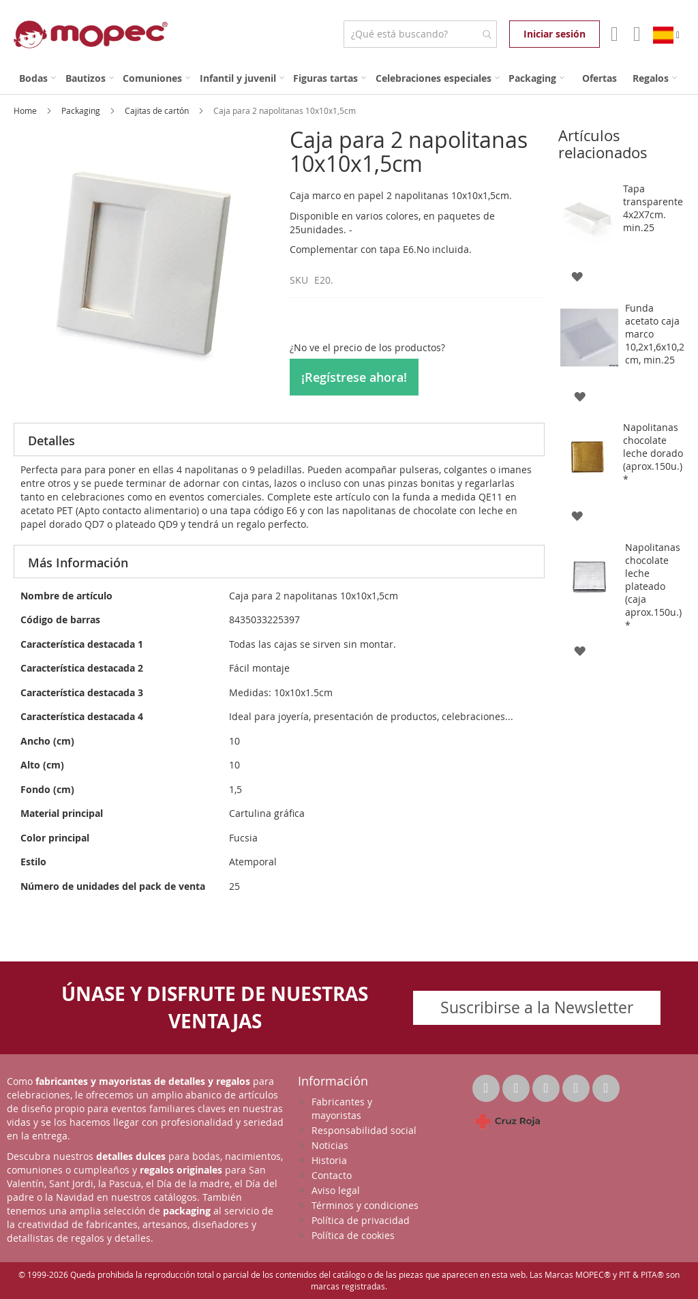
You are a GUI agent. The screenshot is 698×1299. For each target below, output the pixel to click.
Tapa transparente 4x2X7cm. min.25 (653, 208)
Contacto (332, 1175)
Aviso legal (336, 1190)
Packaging (81, 110)
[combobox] (420, 34)
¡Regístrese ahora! (354, 377)
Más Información (78, 562)
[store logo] (91, 34)
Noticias (330, 1145)
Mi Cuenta (613, 34)
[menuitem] (37, 78)
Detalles (51, 440)
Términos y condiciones (365, 1205)
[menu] (349, 78)
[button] (577, 276)
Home (26, 110)
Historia (329, 1160)
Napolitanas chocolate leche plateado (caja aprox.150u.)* (653, 586)
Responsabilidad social (364, 1130)
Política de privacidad (361, 1220)
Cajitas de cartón (158, 110)
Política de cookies (353, 1235)
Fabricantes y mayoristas (342, 1108)
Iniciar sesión (555, 33)
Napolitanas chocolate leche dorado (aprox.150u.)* (653, 453)
